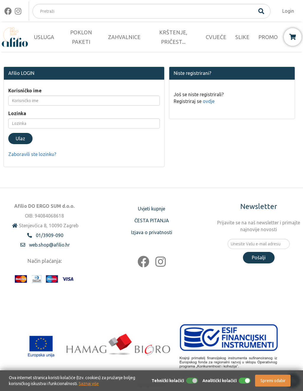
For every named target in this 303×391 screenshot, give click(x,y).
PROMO (268, 37)
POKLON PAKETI (81, 37)
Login (288, 11)
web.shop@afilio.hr (49, 244)
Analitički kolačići (219, 380)
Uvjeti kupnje (151, 208)
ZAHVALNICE (124, 37)
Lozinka (17, 113)
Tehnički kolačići (168, 380)
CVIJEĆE (216, 37)
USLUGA (44, 37)
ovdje (209, 101)
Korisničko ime (25, 90)
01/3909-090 (49, 235)
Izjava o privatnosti (151, 232)
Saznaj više (89, 383)
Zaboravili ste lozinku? (32, 154)
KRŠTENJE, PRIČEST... (173, 37)
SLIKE (242, 37)
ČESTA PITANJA (151, 220)
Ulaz (20, 138)
